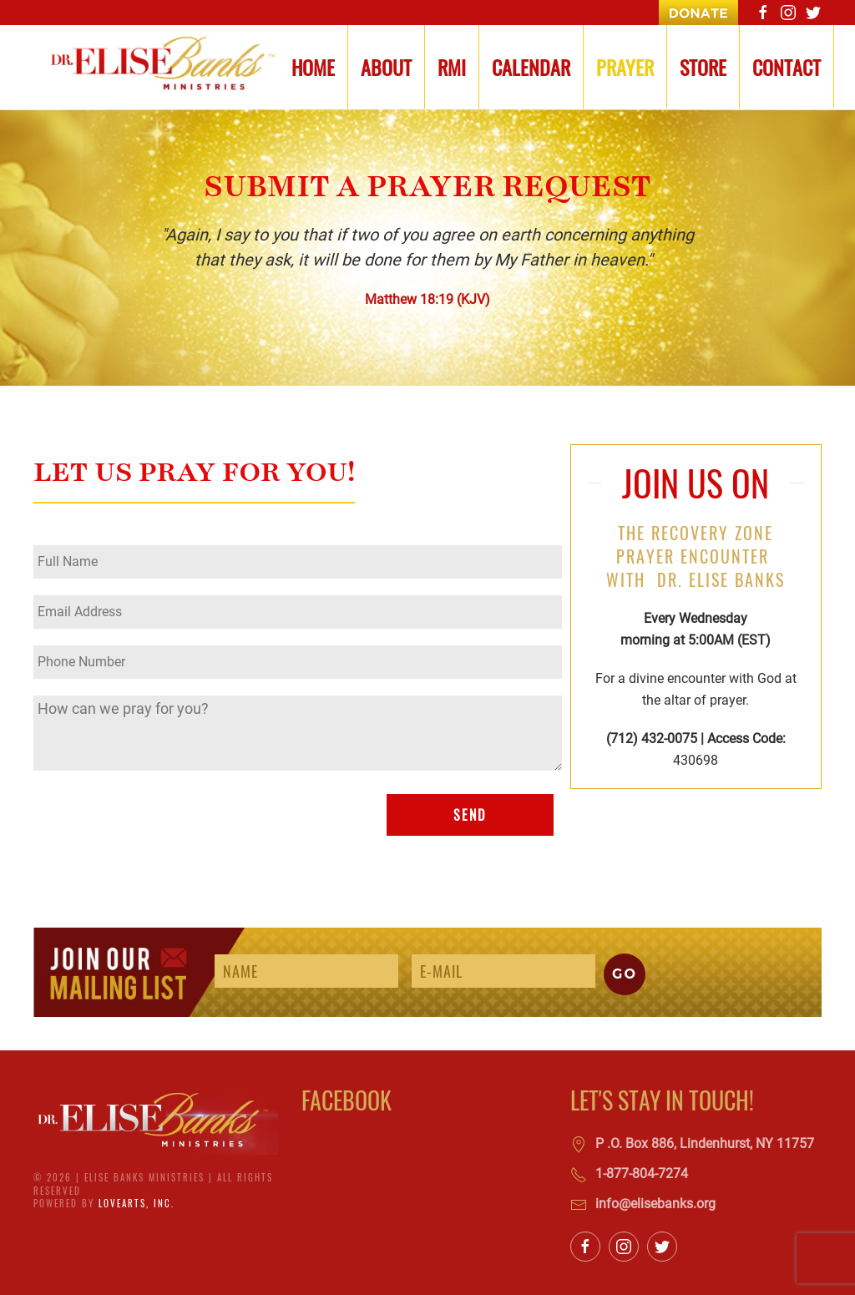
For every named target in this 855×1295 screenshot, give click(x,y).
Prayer (625, 67)
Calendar (531, 67)
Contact (786, 67)
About (386, 67)
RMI (452, 67)
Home (313, 67)
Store (703, 67)
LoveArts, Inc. (137, 1203)
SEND (469, 815)
